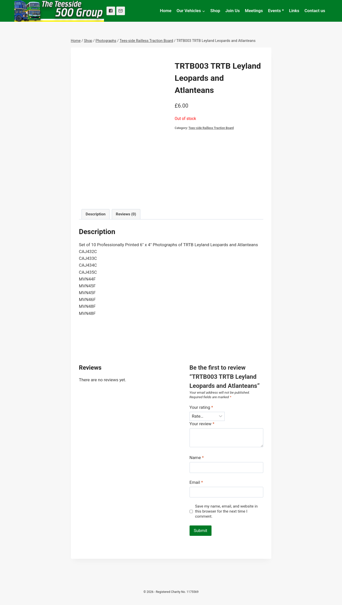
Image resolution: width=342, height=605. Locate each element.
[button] (203, 11)
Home (166, 10)
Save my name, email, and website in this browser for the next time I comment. (226, 511)
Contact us (314, 10)
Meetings (254, 10)
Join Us (232, 10)
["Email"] (120, 11)
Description (96, 214)
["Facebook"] (111, 11)
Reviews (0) (126, 214)
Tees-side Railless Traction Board (211, 128)
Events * (276, 10)
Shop (215, 10)
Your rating (201, 407)
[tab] (96, 214)
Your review (202, 423)
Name (197, 457)
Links (294, 10)
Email (196, 482)
